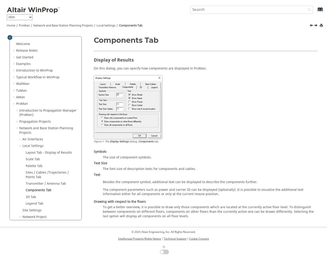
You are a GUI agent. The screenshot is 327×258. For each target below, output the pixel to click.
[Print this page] (322, 26)
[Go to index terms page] (315, 11)
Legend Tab (34, 127)
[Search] (308, 10)
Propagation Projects (35, 45)
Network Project (34, 140)
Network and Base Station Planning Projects (63, 26)
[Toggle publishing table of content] (9, 37)
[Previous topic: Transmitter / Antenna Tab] (312, 26)
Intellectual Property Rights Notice (139, 239)
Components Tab (130, 26)
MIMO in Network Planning (43, 147)
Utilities (29, 205)
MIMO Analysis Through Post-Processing (42, 156)
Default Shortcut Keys (35, 185)
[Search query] (251, 10)
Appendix (23, 211)
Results (24, 165)
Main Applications (30, 198)
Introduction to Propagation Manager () (48, 36)
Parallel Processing (33, 178)
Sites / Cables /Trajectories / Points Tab (47, 98)
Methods (23, 191)
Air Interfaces (32, 63)
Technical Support (175, 239)
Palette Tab (34, 89)
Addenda (26, 171)
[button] (17, 45)
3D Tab (31, 120)
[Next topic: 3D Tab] (316, 26)
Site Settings (32, 134)
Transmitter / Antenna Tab (46, 107)
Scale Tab (33, 83)
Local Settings (106, 26)
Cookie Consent (199, 239)
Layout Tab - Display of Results (49, 76)
